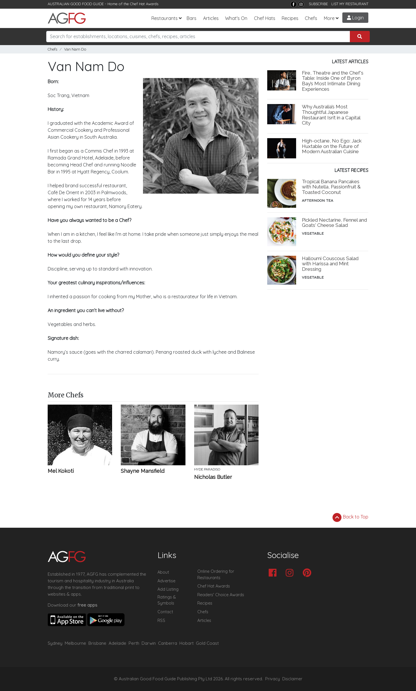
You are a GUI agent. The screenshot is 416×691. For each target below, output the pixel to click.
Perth (134, 643)
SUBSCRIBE (318, 3)
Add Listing (168, 589)
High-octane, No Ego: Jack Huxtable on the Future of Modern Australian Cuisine (332, 146)
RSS (161, 620)
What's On (236, 18)
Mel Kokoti (61, 471)
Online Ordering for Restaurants (215, 574)
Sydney (55, 643)
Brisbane (97, 643)
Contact (165, 611)
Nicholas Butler (213, 477)
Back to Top (350, 517)
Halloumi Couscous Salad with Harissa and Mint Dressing (330, 264)
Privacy (272, 678)
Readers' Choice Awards (220, 594)
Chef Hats (264, 18)
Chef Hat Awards (144, 3)
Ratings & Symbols (166, 600)
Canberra (167, 643)
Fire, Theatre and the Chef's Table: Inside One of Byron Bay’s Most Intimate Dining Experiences (332, 81)
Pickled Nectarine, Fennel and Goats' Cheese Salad (334, 222)
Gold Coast (207, 643)
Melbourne (75, 643)
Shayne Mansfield (142, 471)
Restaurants (164, 18)
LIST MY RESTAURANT (349, 3)
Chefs (311, 18)
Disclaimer (292, 678)
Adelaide (117, 643)
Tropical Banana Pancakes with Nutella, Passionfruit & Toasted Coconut (331, 187)
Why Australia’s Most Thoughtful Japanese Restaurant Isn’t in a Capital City (331, 115)
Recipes (290, 18)
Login (355, 18)
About (163, 572)
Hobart (186, 643)
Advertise (166, 580)
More (329, 18)
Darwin (149, 643)
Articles (211, 18)
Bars (191, 18)
